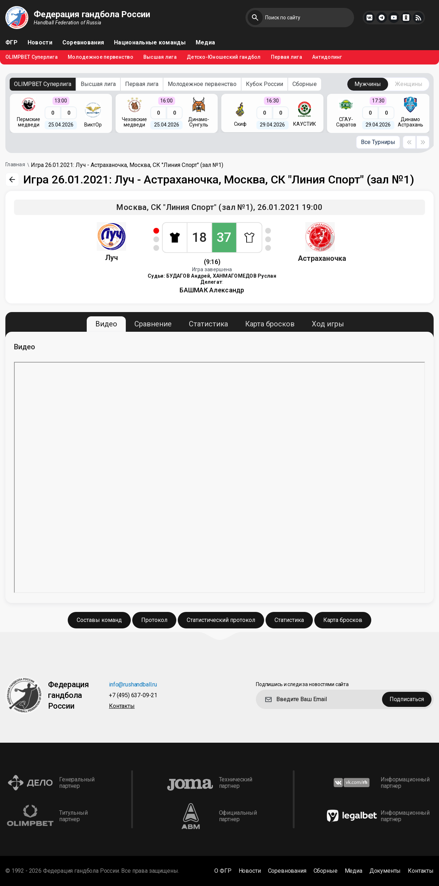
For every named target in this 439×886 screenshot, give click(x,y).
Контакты (122, 706)
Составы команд (99, 620)
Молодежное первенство (100, 57)
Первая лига (286, 57)
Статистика (208, 324)
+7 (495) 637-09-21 (133, 695)
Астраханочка (322, 258)
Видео (106, 324)
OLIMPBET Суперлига (31, 57)
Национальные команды (150, 42)
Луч (111, 257)
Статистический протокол (221, 620)
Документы (385, 871)
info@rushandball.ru (133, 685)
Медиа (205, 42)
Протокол (154, 620)
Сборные (304, 84)
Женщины (409, 84)
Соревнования (83, 42)
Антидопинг (327, 57)
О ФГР (222, 871)
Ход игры (328, 324)
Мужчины (367, 84)
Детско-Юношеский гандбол (224, 57)
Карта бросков (270, 324)
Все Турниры (378, 142)
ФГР (11, 42)
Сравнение (153, 324)
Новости (40, 42)
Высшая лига (160, 57)
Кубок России (264, 84)
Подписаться (407, 699)
